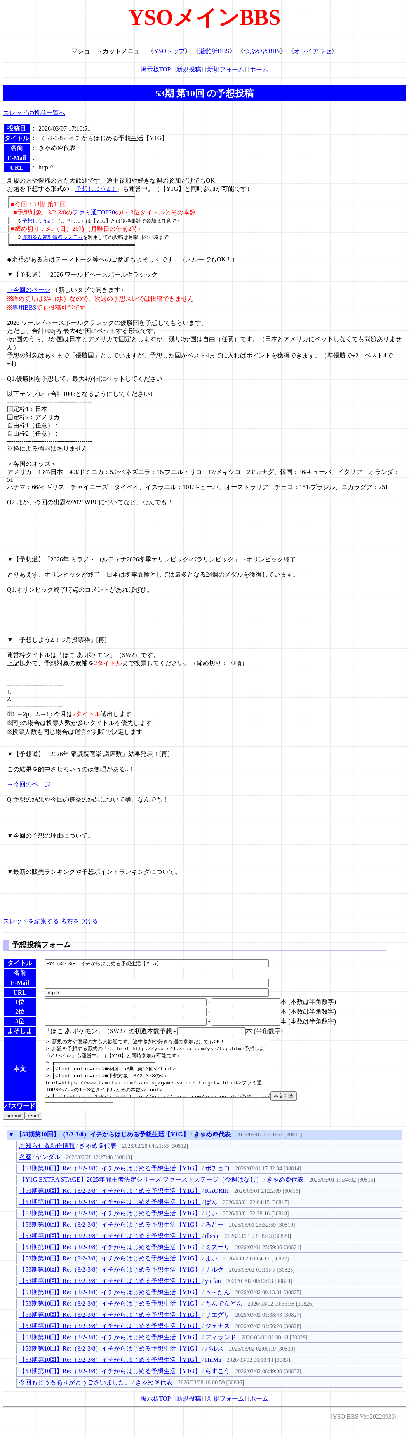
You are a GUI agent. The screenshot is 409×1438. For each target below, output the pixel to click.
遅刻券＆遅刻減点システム (52, 237)
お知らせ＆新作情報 (47, 1157)
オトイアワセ (312, 51)
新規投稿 (188, 69)
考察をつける (79, 921)
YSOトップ (169, 51)
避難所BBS (214, 51)
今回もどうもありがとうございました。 (75, 1394)
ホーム (259, 69)
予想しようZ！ (96, 188)
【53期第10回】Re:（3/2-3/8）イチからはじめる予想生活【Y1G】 (110, 1180)
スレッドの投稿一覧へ (34, 113)
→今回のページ (28, 289)
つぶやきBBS (262, 51)
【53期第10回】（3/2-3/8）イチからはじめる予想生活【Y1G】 (102, 1146)
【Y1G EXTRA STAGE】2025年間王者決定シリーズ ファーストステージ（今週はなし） (140, 1191)
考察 (25, 1168)
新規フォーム (225, 69)
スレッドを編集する (31, 921)
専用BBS (24, 307)
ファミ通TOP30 (93, 212)
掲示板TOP (156, 69)
